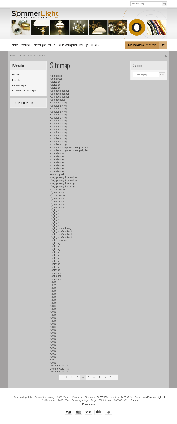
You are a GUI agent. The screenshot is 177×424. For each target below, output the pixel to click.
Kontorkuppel (57, 153)
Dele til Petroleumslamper (24, 90)
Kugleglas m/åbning (60, 228)
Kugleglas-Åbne (58, 240)
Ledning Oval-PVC (60, 365)
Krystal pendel (57, 189)
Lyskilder (16, 80)
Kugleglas (55, 210)
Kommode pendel (59, 90)
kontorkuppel (57, 174)
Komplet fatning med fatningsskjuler (69, 147)
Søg (164, 4)
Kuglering (55, 243)
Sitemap (134, 400)
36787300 (102, 397)
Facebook (88, 404)
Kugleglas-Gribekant (61, 231)
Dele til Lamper (19, 85)
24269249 (126, 397)
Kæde (53, 282)
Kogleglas (55, 81)
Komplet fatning (58, 102)
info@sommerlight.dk (154, 397)
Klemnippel (56, 75)
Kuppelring (55, 273)
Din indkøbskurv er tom (147, 45)
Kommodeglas (57, 99)
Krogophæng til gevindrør (63, 177)
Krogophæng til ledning (62, 183)
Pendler (16, 75)
